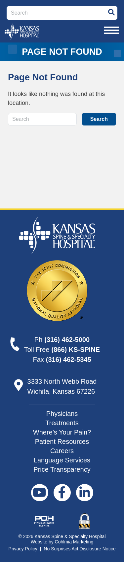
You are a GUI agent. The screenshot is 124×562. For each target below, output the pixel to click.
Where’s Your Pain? (62, 432)
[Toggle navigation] (111, 30)
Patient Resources (62, 441)
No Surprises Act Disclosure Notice (79, 548)
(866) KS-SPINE (75, 349)
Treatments (61, 423)
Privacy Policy (23, 548)
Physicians (62, 413)
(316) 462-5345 (68, 359)
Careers (62, 450)
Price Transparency (61, 469)
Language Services (62, 460)
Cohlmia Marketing (74, 541)
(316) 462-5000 (67, 339)
